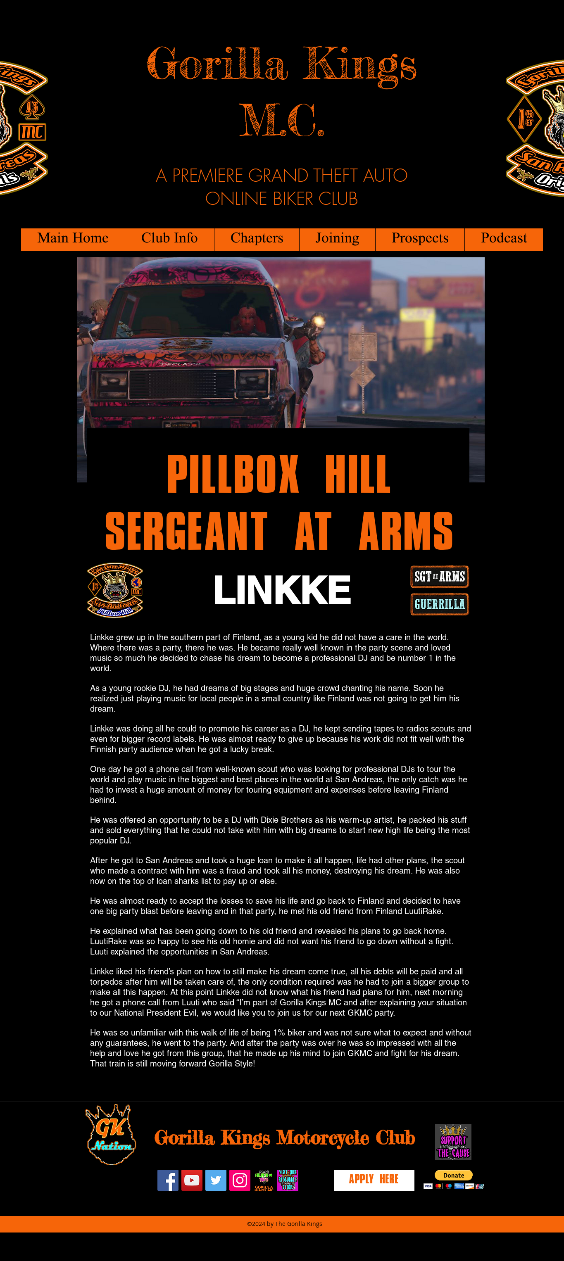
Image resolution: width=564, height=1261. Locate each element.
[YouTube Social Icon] (191, 1180)
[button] (169, 239)
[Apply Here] (374, 1180)
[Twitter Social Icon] (215, 1180)
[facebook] (167, 1180)
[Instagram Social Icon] (239, 1180)
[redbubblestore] (287, 1180)
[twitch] (263, 1180)
